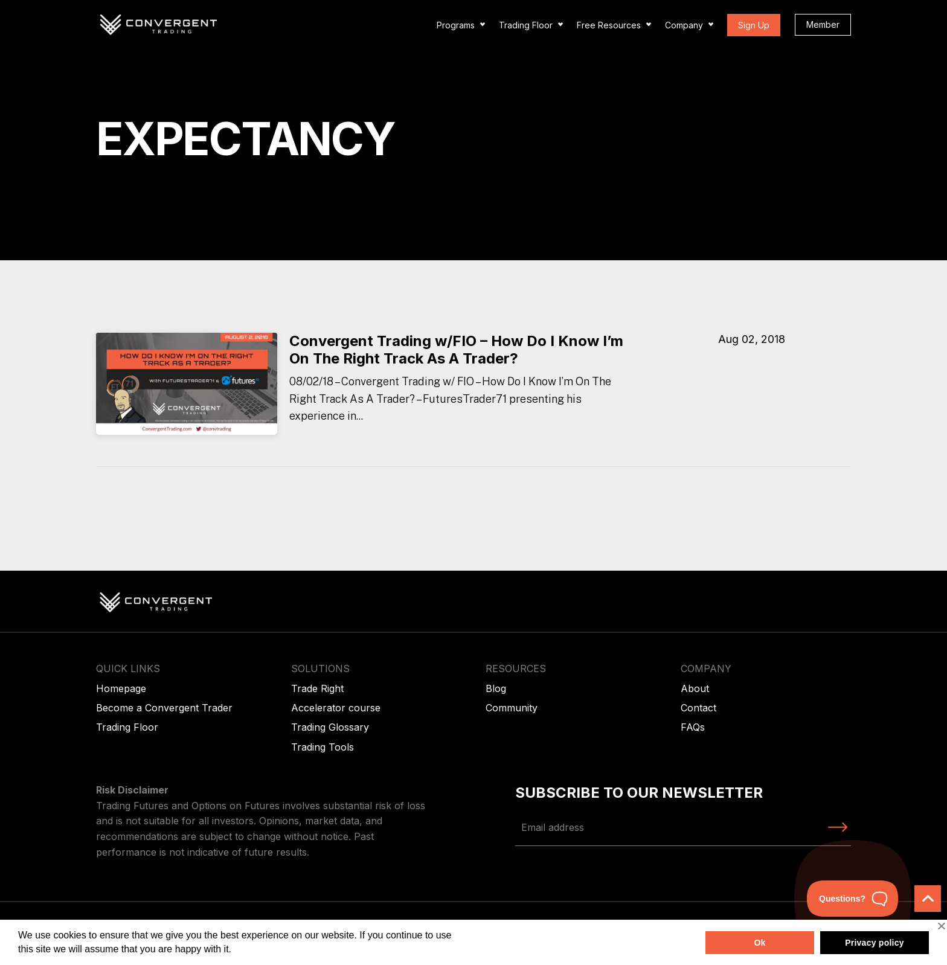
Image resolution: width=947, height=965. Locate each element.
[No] (941, 926)
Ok (759, 942)
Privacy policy (874, 942)
